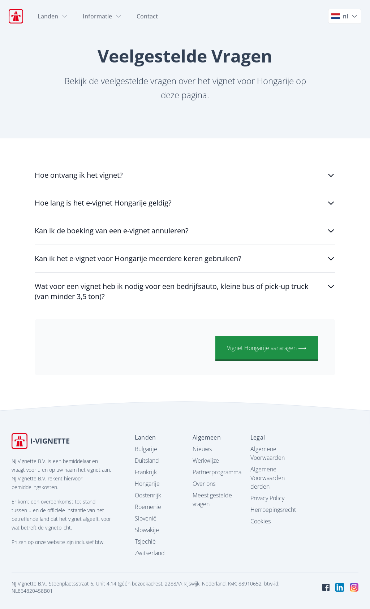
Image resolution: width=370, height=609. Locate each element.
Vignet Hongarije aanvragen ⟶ (266, 348)
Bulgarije (146, 449)
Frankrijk (146, 472)
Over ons (204, 484)
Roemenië (148, 507)
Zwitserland (150, 553)
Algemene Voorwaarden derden (267, 478)
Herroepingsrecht (273, 510)
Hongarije (147, 484)
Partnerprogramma (217, 472)
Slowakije (147, 530)
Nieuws (202, 449)
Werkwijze (206, 461)
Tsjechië (145, 541)
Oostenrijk (148, 495)
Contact (147, 16)
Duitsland (147, 461)
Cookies (260, 521)
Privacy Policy (267, 498)
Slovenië (145, 518)
